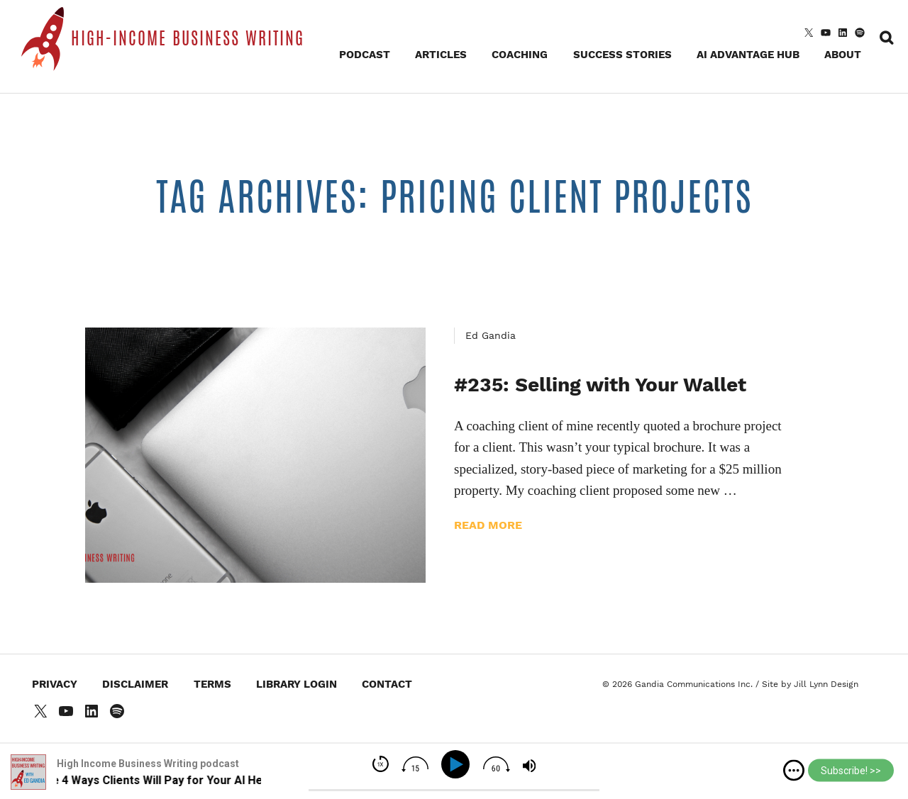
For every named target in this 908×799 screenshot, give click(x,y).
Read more (488, 525)
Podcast (364, 54)
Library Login (296, 684)
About (842, 54)
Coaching (520, 54)
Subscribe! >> (851, 770)
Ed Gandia (490, 335)
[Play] (457, 764)
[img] (793, 770)
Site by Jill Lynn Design (810, 684)
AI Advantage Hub (748, 54)
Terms (212, 684)
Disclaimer (135, 684)
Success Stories (622, 54)
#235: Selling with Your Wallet (600, 384)
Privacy (54, 684)
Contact (387, 684)
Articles (441, 54)
